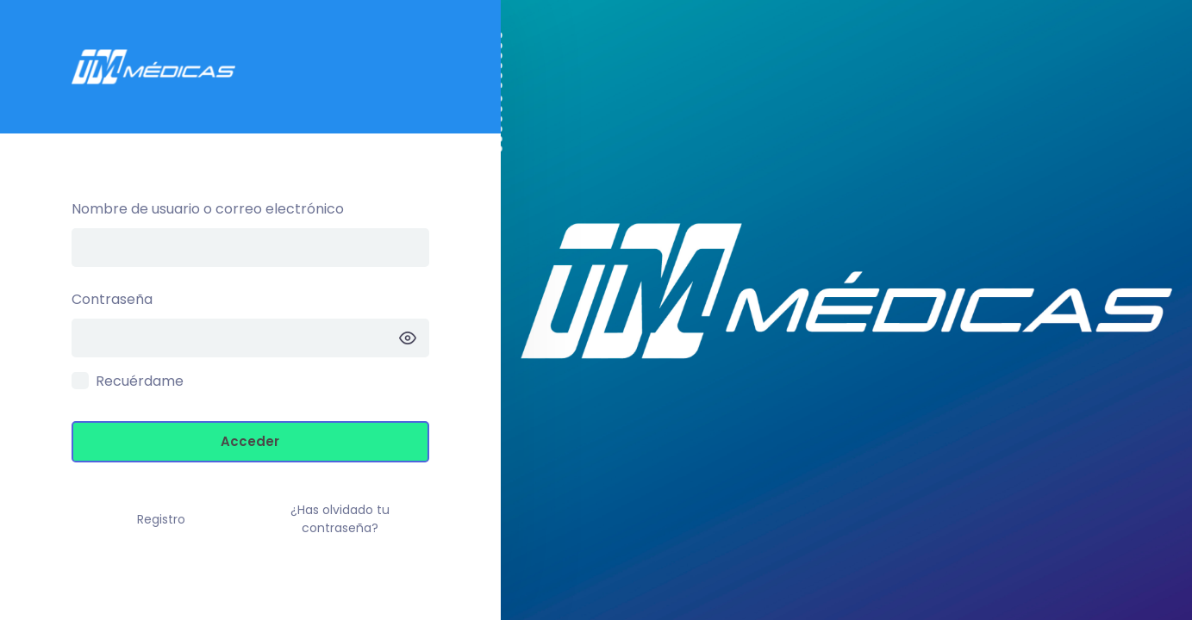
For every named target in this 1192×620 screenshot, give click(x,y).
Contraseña (112, 299)
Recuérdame (140, 381)
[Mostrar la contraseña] (407, 338)
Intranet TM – (250, 66)
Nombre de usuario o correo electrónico (208, 209)
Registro (161, 519)
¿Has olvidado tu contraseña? (340, 518)
